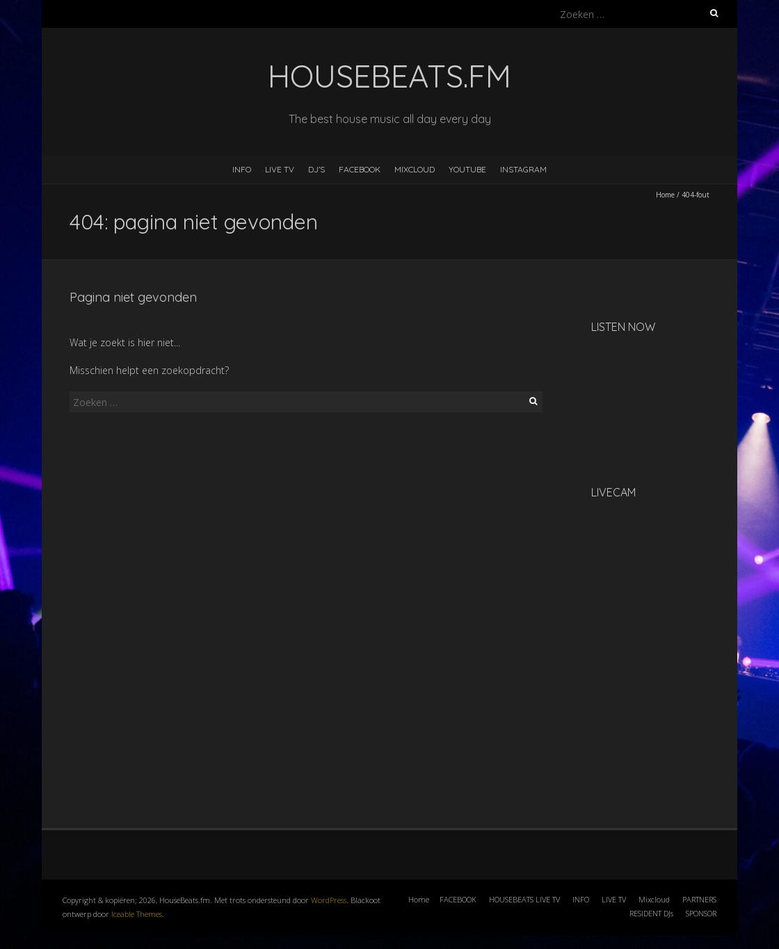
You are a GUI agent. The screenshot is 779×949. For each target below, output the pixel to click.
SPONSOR (701, 913)
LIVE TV (279, 169)
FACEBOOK (359, 169)
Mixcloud (654, 899)
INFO (241, 169)
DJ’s (316, 169)
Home (665, 195)
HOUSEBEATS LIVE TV (524, 899)
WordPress (328, 900)
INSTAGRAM (523, 169)
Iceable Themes (136, 914)
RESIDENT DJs (651, 913)
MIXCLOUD (414, 169)
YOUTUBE (467, 169)
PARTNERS (699, 899)
